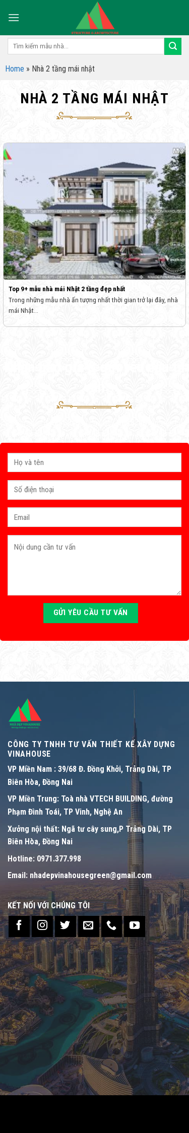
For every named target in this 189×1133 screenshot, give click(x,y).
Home (14, 69)
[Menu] (14, 17)
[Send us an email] (88, 926)
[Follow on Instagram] (42, 926)
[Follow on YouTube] (134, 926)
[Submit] (172, 46)
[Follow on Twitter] (65, 926)
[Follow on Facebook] (19, 926)
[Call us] (111, 926)
